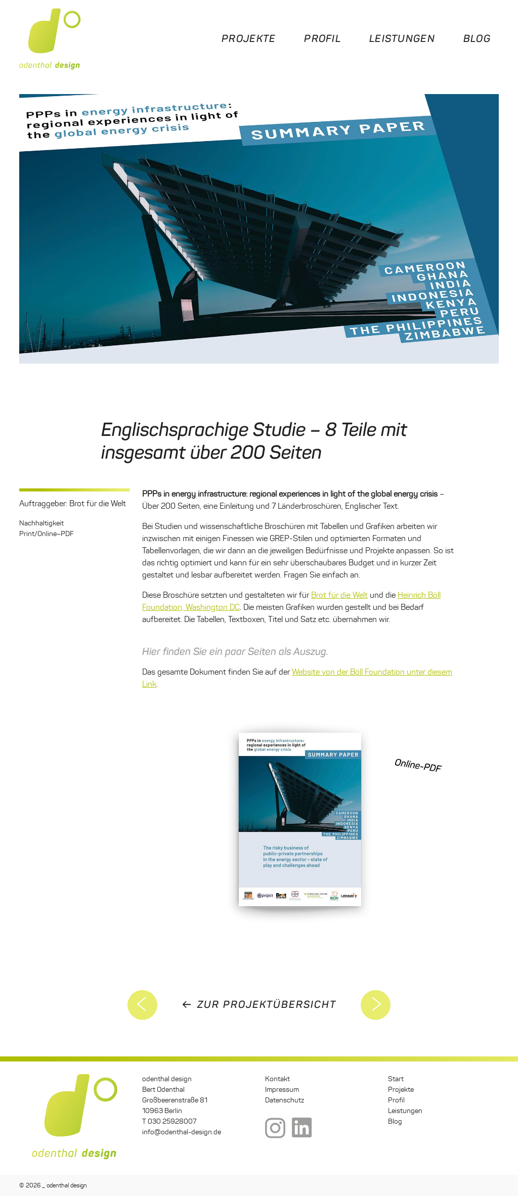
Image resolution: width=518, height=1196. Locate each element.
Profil (322, 38)
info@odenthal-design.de (181, 1132)
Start (396, 1079)
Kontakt (277, 1079)
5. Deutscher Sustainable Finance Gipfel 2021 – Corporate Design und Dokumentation (142, 1005)
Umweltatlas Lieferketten (376, 1005)
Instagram (275, 1129)
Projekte (249, 38)
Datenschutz (284, 1100)
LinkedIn (302, 1129)
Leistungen (402, 38)
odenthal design (50, 39)
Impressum (282, 1089)
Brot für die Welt (339, 595)
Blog (477, 38)
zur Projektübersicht (266, 1004)
